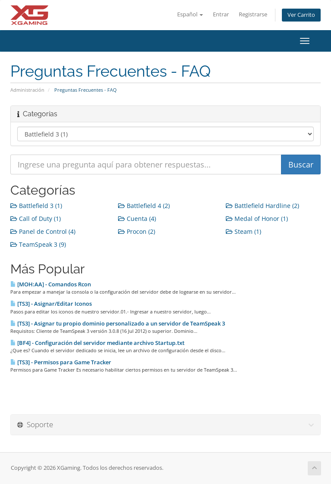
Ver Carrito (301, 15)
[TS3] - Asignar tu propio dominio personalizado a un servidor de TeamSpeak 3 (117, 323)
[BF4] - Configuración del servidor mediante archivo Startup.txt (97, 343)
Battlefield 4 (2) (144, 206)
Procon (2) (136, 231)
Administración (27, 90)
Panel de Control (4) (42, 231)
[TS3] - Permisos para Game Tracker (60, 362)
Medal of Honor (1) (257, 218)
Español (190, 14)
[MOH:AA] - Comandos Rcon (50, 284)
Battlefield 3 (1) (36, 206)
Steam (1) (243, 231)
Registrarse (253, 14)
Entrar (221, 14)
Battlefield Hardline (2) (262, 206)
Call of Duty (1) (35, 218)
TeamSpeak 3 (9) (38, 244)
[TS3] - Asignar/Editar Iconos (51, 303)
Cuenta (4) (137, 218)
